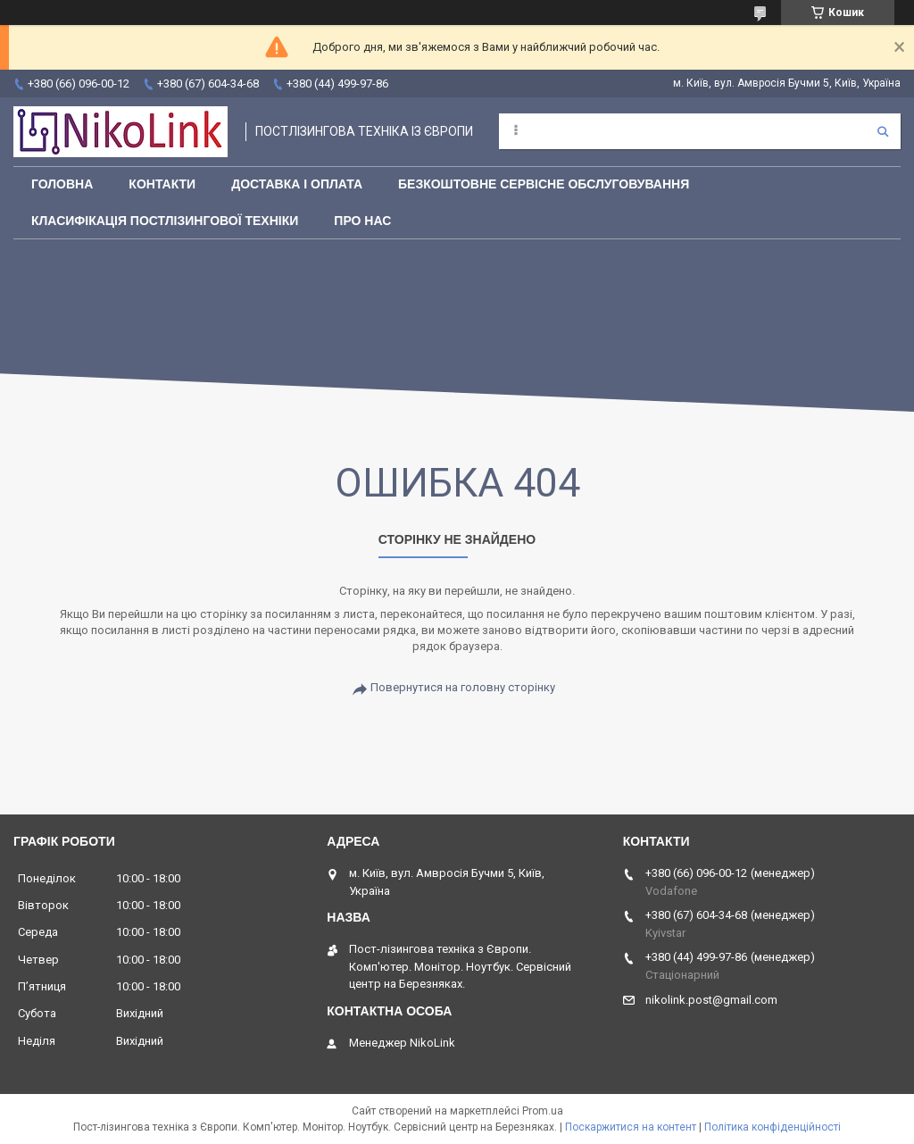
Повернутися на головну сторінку (462, 687)
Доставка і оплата (296, 184)
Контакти (162, 184)
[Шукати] (883, 131)
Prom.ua (542, 1111)
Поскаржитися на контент (630, 1127)
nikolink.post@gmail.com (711, 999)
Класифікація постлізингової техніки (164, 220)
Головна (62, 184)
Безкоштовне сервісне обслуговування (543, 184)
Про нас (362, 220)
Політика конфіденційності (772, 1127)
